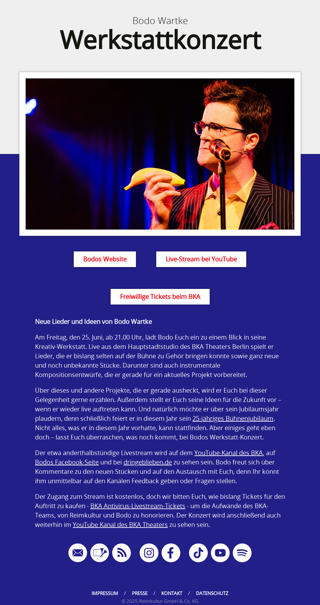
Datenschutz (212, 593)
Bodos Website (105, 259)
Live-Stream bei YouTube (201, 259)
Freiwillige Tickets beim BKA (160, 296)
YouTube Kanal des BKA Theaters (120, 524)
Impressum (105, 593)
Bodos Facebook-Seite (67, 462)
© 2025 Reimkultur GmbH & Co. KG (160, 601)
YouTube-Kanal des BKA (228, 453)
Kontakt (171, 593)
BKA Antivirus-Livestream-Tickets (137, 506)
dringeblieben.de (147, 462)
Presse (140, 593)
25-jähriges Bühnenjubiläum (232, 418)
